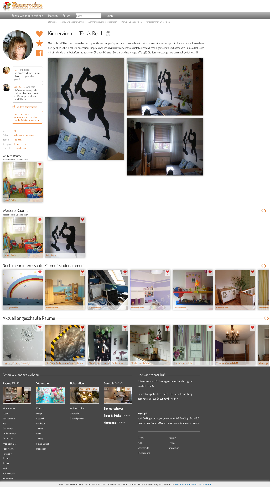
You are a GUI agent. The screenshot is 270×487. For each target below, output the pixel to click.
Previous (39, 156)
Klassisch (40, 418)
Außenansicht (9, 473)
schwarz (18, 135)
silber (25, 135)
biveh (16, 69)
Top (117, 383)
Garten (6, 463)
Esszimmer (8, 428)
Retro (38, 433)
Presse (172, 442)
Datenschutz (143, 447)
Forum (66, 15)
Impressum (174, 447)
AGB (140, 442)
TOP (13, 383)
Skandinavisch (42, 443)
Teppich (18, 139)
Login (110, 15)
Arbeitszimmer (9, 443)
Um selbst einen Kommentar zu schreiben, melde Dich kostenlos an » (26, 117)
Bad (4, 423)
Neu (121, 383)
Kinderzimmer (21, 143)
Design (39, 413)
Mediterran (41, 448)
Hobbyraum (8, 448)
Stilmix (17, 130)
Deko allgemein (77, 418)
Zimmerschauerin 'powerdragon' (103, 21)
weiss (31, 135)
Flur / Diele (8, 438)
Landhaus (40, 423)
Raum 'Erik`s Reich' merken (39, 43)
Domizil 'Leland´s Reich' (131, 21)
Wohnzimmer (9, 408)
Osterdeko (74, 413)
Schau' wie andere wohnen (27, 15)
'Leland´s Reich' (21, 147)
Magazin (53, 15)
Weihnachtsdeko (77, 408)
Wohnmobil (8, 478)
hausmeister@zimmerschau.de (183, 423)
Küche (5, 413)
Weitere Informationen (186, 484)
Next (41, 156)
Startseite (52, 21)
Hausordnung (144, 452)
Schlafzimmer (9, 418)
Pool (5, 468)
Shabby (39, 438)
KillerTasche (19, 87)
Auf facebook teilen (39, 52)
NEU (18, 383)
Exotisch (40, 408)
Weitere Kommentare (24, 106)
